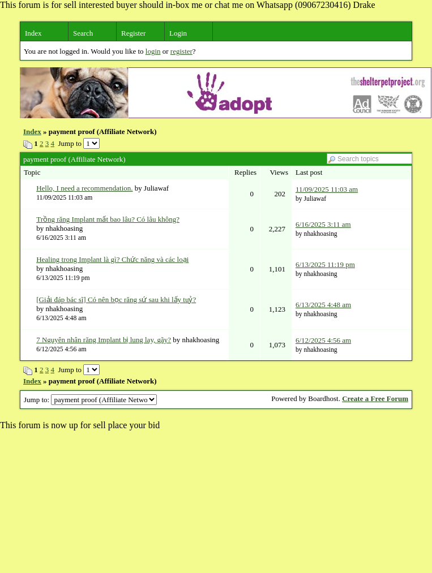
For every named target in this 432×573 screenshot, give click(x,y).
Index (33, 33)
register (181, 51)
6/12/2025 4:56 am (323, 340)
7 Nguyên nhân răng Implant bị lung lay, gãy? (103, 339)
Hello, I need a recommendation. (84, 188)
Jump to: (90, 399)
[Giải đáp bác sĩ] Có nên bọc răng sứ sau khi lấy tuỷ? (116, 299)
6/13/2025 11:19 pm (325, 264)
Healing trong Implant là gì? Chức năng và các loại (112, 259)
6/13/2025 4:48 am (323, 304)
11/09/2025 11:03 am (327, 189)
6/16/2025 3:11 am (323, 224)
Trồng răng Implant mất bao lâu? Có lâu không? (107, 219)
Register (133, 33)
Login (178, 33)
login (153, 51)
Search (83, 33)
